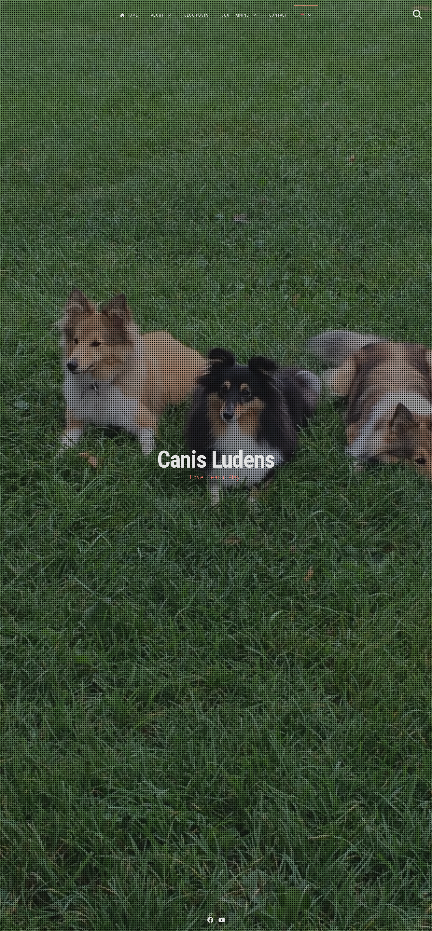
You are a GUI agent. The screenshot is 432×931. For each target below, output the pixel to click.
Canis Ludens (216, 459)
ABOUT (157, 15)
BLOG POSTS (196, 15)
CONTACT (278, 15)
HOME (129, 15)
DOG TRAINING (235, 15)
